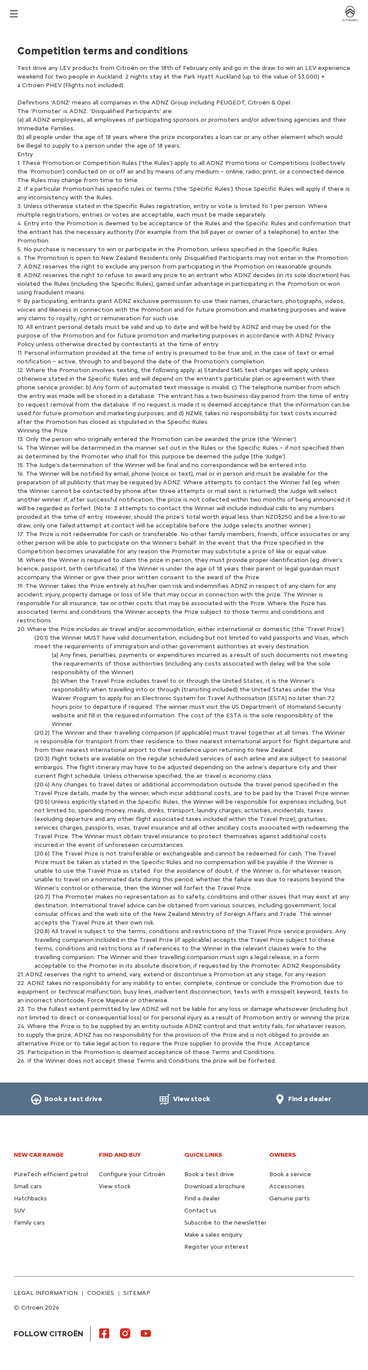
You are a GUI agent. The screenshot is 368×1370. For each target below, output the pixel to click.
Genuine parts (289, 1198)
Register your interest (216, 1246)
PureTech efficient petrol (51, 1174)
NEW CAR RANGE (38, 1155)
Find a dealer (202, 1198)
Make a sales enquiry (213, 1234)
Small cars (28, 1186)
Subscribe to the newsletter (225, 1222)
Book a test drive (209, 1174)
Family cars (29, 1222)
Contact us (200, 1210)
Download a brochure (214, 1186)
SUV (19, 1210)
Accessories (287, 1186)
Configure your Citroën (132, 1174)
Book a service (290, 1174)
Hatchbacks (30, 1198)
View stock (115, 1186)
